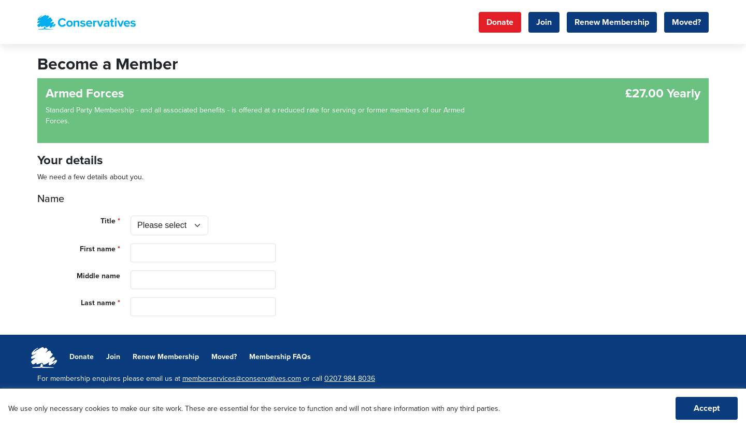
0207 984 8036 (349, 378)
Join (544, 22)
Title (108, 221)
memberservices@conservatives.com (241, 378)
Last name (98, 302)
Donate (499, 22)
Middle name (98, 276)
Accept (707, 408)
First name (98, 249)
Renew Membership (612, 22)
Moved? (686, 22)
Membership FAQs (280, 356)
